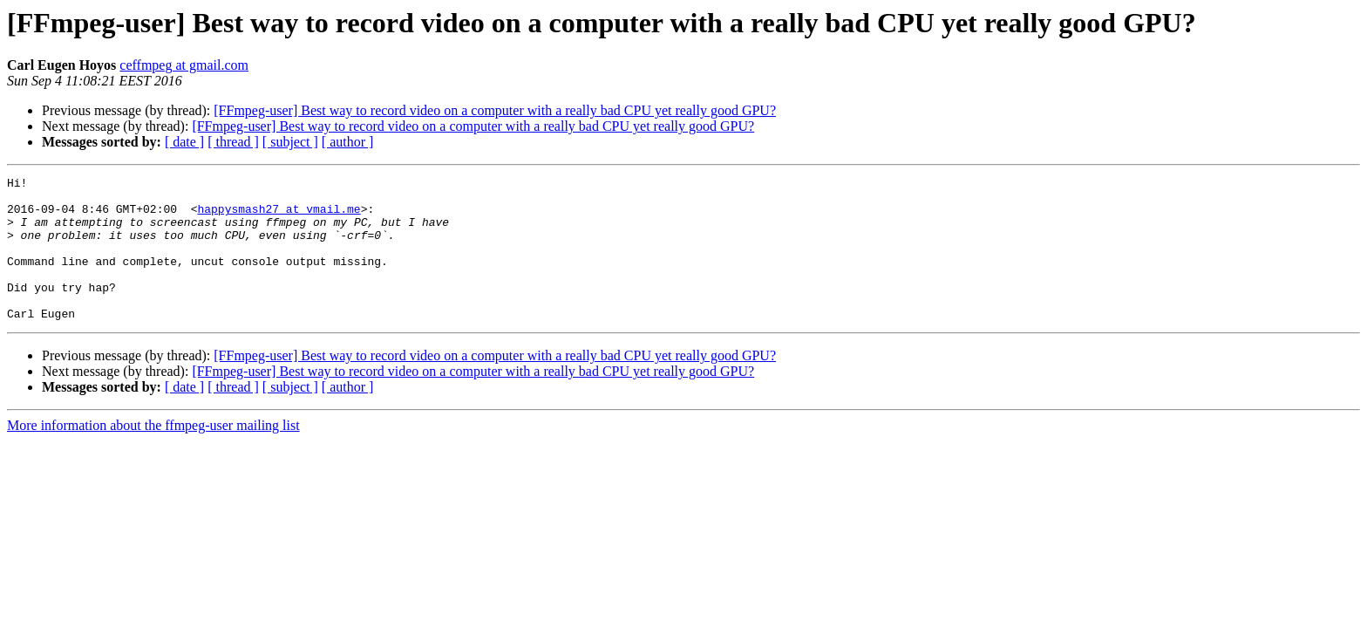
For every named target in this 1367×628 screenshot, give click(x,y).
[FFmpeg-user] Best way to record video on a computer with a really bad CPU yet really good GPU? (495, 110)
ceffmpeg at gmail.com (183, 65)
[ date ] (184, 141)
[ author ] (348, 141)
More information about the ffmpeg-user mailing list (153, 454)
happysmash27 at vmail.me (278, 216)
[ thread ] (233, 141)
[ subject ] (290, 141)
